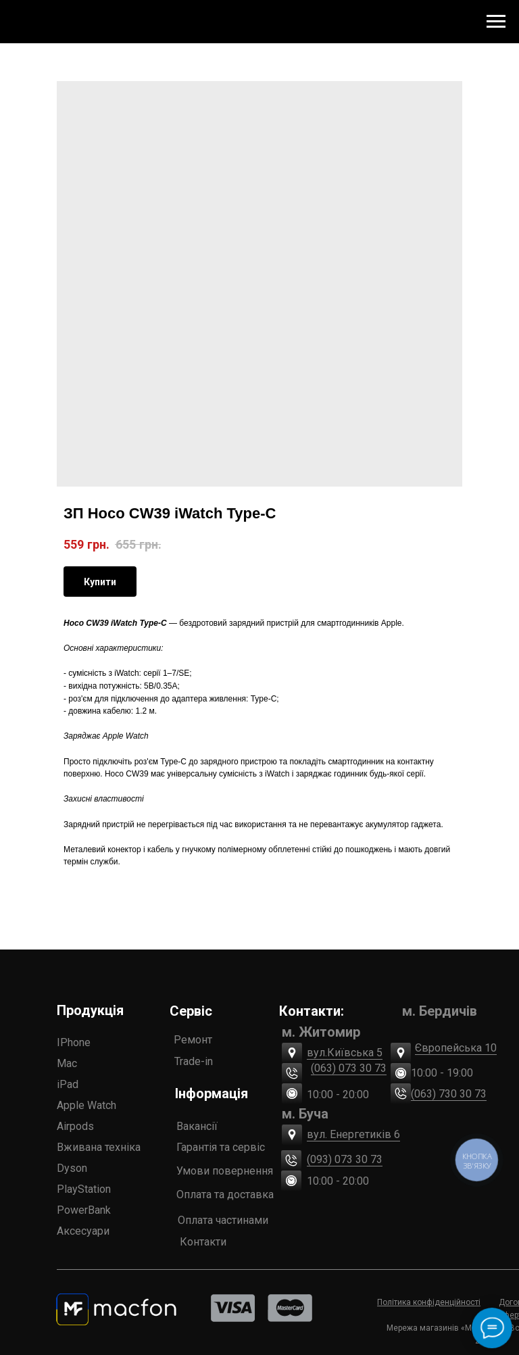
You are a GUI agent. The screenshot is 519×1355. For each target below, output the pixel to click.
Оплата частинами (223, 1220)
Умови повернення (224, 1170)
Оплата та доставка (225, 1194)
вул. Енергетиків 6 (353, 1134)
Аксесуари (83, 1231)
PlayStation (84, 1189)
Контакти (203, 1241)
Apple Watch (86, 1105)
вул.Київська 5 (344, 1052)
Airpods (75, 1126)
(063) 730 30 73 (449, 1093)
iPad (67, 1084)
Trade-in (193, 1061)
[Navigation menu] (496, 21)
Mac (67, 1063)
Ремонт (193, 1039)
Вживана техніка (99, 1147)
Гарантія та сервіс (220, 1147)
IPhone (74, 1042)
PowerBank (84, 1210)
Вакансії (197, 1126)
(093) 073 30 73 (344, 1159)
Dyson (72, 1168)
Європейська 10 (456, 1047)
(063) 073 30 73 (349, 1068)
